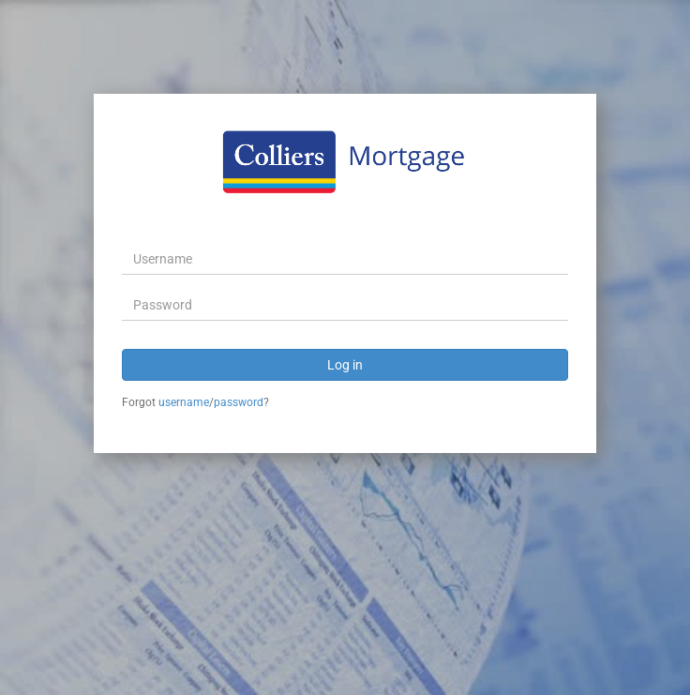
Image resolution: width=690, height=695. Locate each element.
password (238, 402)
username (183, 402)
